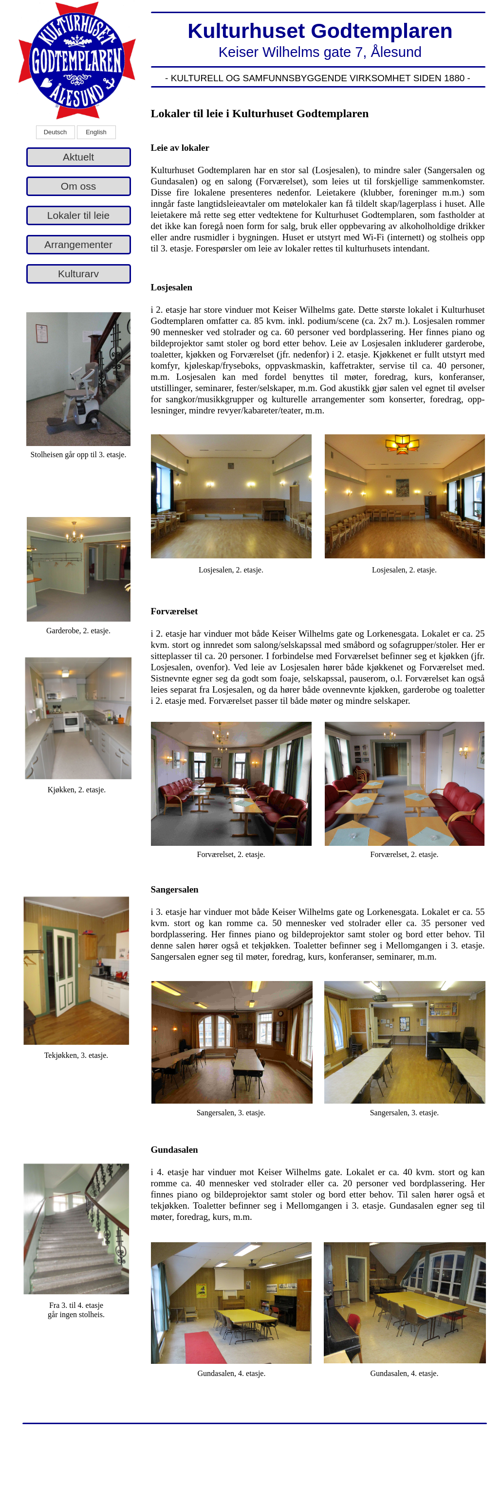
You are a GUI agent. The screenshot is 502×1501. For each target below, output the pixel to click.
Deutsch (55, 132)
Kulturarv (78, 273)
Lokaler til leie (78, 215)
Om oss (78, 186)
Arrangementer (78, 244)
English (96, 132)
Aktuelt (78, 156)
